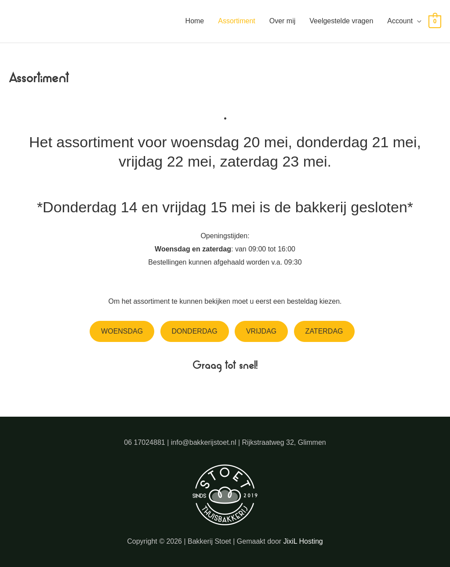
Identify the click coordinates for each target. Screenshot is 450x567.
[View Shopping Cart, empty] (434, 21)
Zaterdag (324, 331)
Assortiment (236, 21)
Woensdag (122, 331)
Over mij (282, 21)
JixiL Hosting (303, 541)
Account (400, 21)
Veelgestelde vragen (341, 21)
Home (194, 21)
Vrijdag (261, 331)
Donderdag (195, 331)
